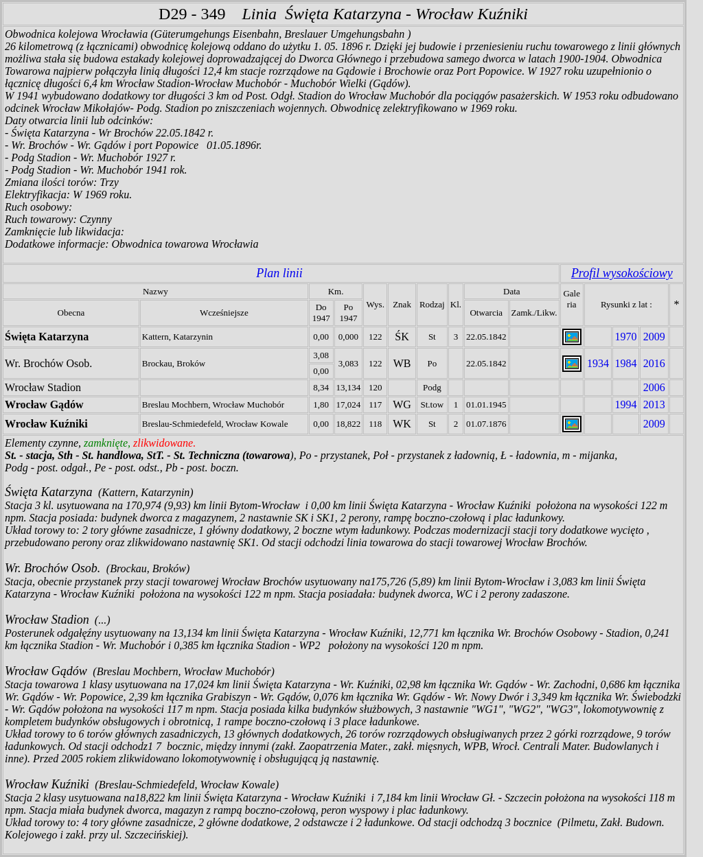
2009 (654, 336)
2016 (654, 363)
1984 (625, 363)
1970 (625, 336)
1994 (625, 404)
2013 (654, 404)
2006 (654, 387)
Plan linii (279, 273)
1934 (598, 363)
